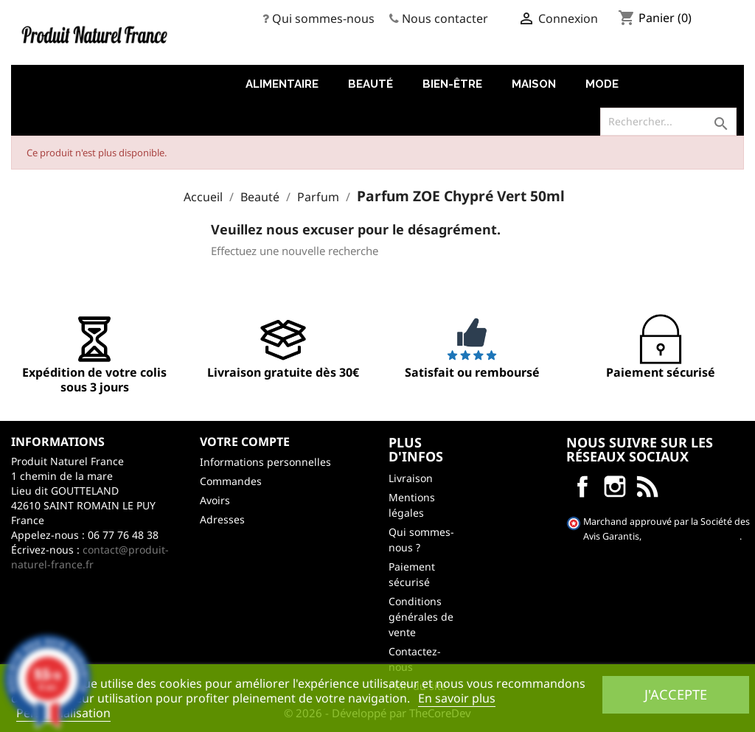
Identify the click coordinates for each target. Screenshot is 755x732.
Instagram (615, 486)
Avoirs (215, 500)
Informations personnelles (265, 462)
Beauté (370, 84)
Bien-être (452, 84)
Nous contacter (445, 18)
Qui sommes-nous (323, 18)
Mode (602, 84)
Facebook (582, 486)
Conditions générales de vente (421, 616)
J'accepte (675, 694)
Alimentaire (282, 84)
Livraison (411, 478)
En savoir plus (456, 698)
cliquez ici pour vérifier (692, 536)
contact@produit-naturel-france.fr (90, 557)
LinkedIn (647, 486)
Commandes (231, 481)
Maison (534, 84)
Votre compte (245, 441)
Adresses (222, 519)
